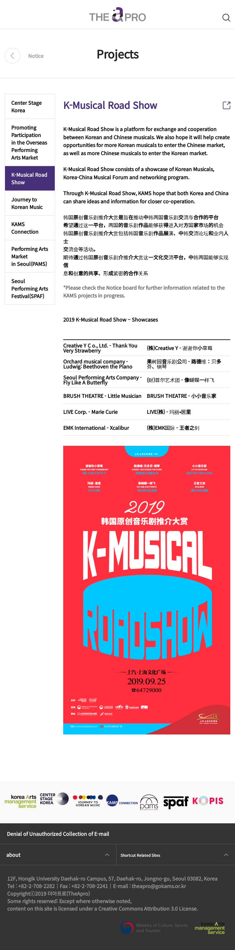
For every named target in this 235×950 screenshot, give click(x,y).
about (13, 854)
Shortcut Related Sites (140, 855)
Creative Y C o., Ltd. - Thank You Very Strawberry (100, 348)
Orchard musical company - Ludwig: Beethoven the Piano (97, 364)
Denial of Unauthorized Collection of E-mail (58, 833)
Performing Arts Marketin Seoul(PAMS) (29, 256)
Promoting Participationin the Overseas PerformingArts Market (29, 142)
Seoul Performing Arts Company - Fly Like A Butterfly (102, 380)
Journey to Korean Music (27, 203)
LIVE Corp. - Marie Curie (90, 411)
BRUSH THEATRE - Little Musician (102, 395)
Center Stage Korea (26, 106)
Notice (35, 55)
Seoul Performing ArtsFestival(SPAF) (29, 288)
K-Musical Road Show (29, 178)
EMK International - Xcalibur (96, 427)
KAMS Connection (24, 227)
